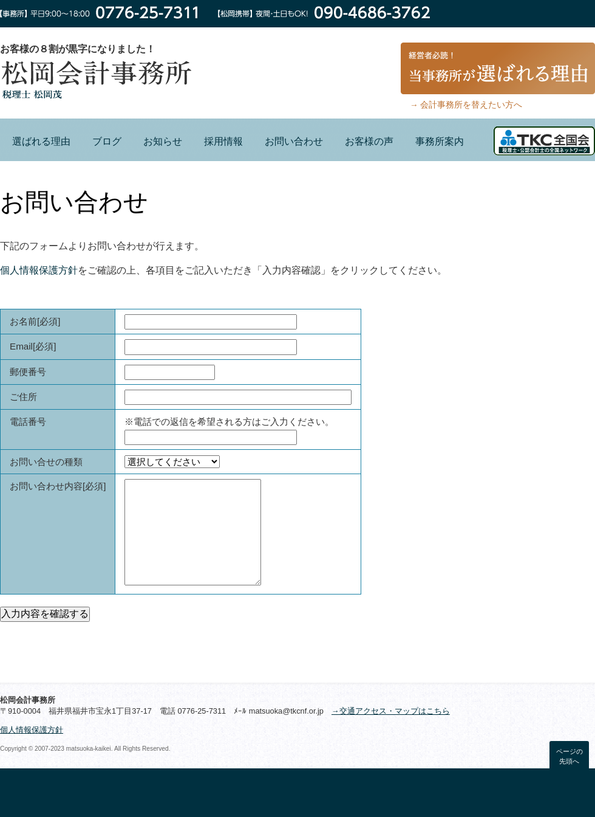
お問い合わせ (294, 141)
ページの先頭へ (569, 756)
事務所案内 (439, 141)
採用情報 (223, 141)
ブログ (106, 141)
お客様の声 (369, 141)
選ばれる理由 (41, 141)
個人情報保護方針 (39, 270)
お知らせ (162, 141)
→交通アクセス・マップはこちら (391, 710)
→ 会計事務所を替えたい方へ (466, 104)
